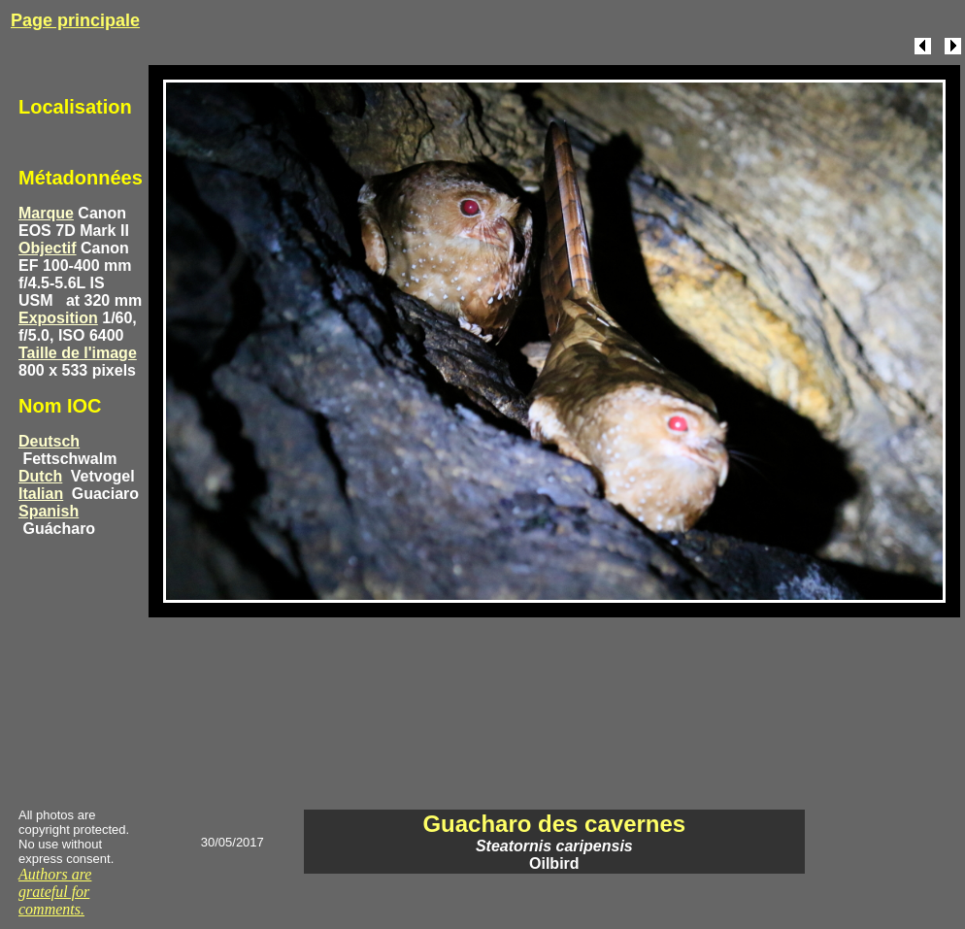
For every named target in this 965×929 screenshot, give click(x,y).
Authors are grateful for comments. (54, 891)
